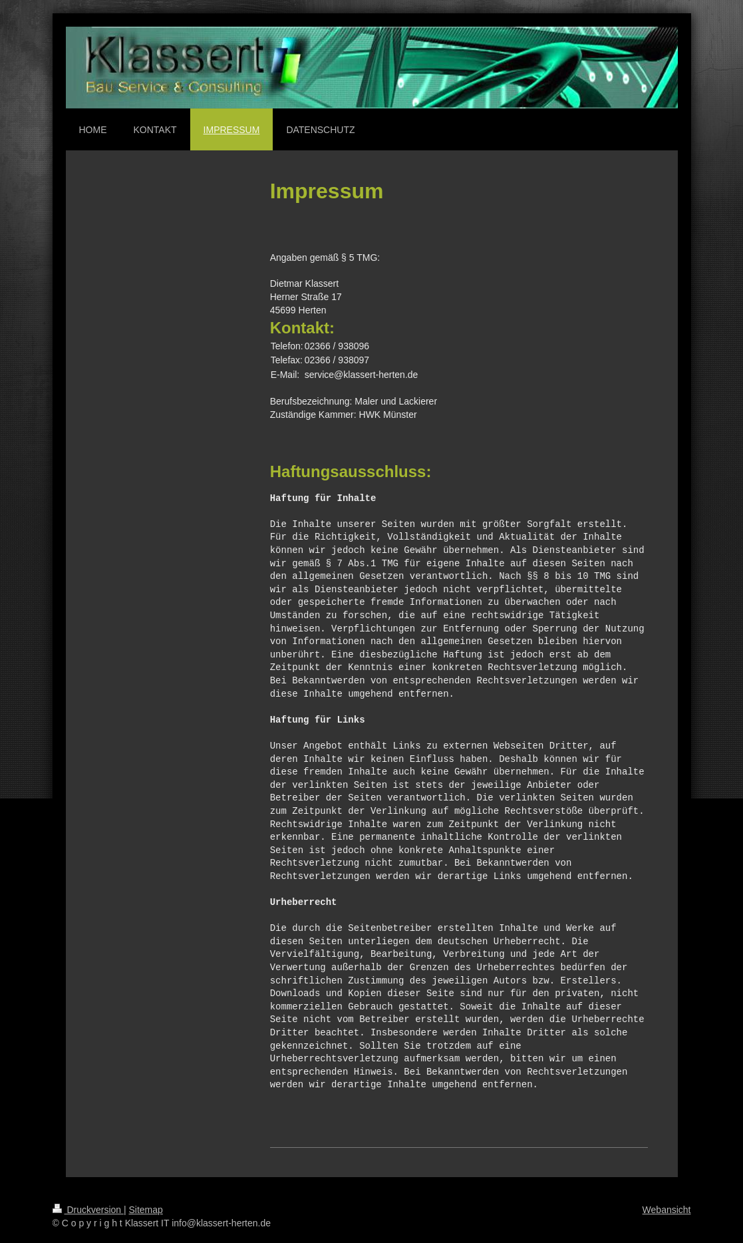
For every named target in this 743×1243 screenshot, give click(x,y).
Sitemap (146, 1209)
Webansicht (667, 1209)
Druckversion (88, 1209)
